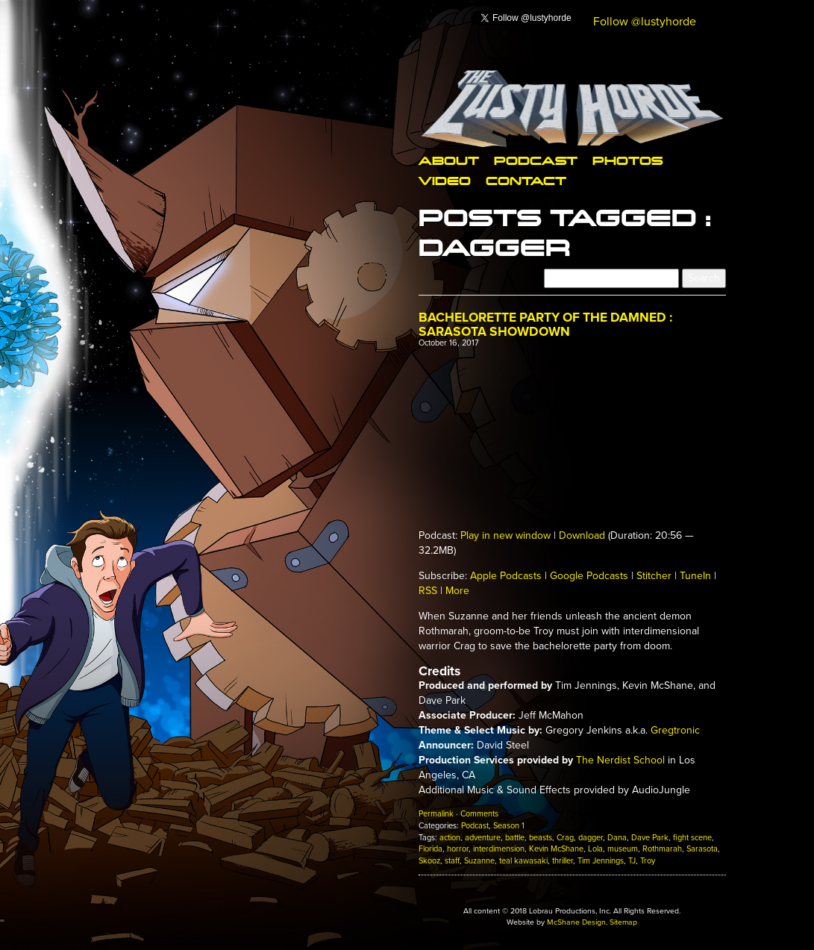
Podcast (535, 160)
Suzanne (479, 861)
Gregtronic (675, 730)
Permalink (436, 814)
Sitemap (623, 922)
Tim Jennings (600, 861)
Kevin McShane (556, 849)
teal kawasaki (523, 861)
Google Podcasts (589, 575)
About (449, 160)
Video (445, 180)
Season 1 (509, 826)
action (449, 838)
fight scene (692, 838)
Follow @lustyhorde (644, 21)
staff (452, 861)
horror (458, 849)
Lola (595, 849)
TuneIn (695, 575)
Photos (627, 160)
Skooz (429, 861)
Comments (479, 814)
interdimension (499, 849)
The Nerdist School (620, 760)
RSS (428, 590)
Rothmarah (662, 849)
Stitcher (653, 575)
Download (582, 535)
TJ (632, 861)
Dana (617, 838)
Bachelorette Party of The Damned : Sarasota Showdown (545, 325)
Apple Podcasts (506, 575)
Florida (430, 849)
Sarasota (702, 849)
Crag (565, 838)
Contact (526, 180)
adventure (483, 838)
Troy (647, 861)
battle (515, 838)
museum (622, 849)
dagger (590, 838)
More (457, 590)
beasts (540, 838)
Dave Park (650, 838)
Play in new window (505, 535)
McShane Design (576, 922)
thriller (562, 861)
